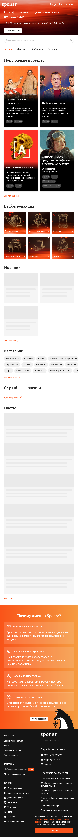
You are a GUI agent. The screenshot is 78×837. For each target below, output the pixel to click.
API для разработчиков (14, 774)
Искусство (41, 364)
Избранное (38, 49)
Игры (8, 370)
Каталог (8, 49)
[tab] (8, 49)
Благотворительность (60, 370)
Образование (12, 364)
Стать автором (13, 30)
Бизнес (41, 358)
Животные (40, 370)
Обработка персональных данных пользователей (56, 784)
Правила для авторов (51, 805)
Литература (56, 364)
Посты (10, 408)
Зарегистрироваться (13, 741)
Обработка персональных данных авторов (56, 792)
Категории (13, 351)
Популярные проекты (24, 60)
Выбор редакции (19, 206)
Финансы (28, 358)
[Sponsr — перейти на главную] (9, 4)
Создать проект (11, 755)
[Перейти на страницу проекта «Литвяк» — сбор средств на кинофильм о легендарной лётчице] (57, 160)
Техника (27, 364)
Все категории (12, 358)
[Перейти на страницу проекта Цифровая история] (57, 96)
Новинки (12, 267)
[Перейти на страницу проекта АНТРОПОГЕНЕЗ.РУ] (21, 160)
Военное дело (22, 370)
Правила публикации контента (55, 810)
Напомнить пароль (12, 750)
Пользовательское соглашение (55, 778)
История (52, 49)
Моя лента (22, 49)
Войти (6, 745)
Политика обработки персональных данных (57, 799)
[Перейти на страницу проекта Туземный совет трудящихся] (21, 96)
